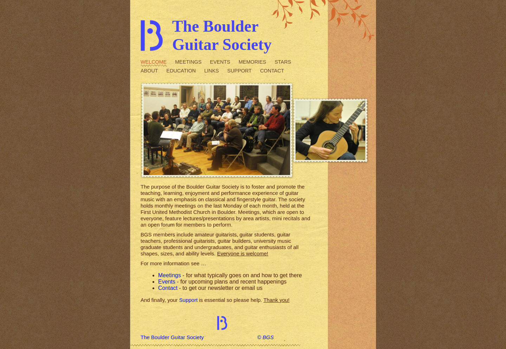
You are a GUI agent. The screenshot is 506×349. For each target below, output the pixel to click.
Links (211, 71)
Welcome (154, 62)
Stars (282, 62)
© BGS (265, 337)
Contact (272, 71)
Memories (252, 62)
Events (220, 62)
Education (181, 71)
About (149, 71)
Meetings (188, 62)
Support (239, 71)
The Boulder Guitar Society (172, 337)
